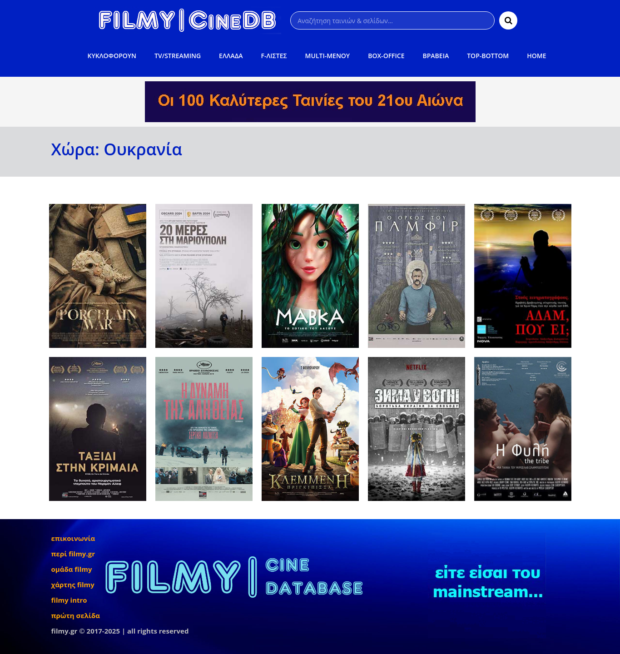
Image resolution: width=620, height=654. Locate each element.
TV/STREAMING (177, 55)
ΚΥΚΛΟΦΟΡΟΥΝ (112, 55)
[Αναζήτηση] (392, 20)
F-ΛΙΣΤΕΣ (274, 55)
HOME (536, 55)
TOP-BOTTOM (488, 55)
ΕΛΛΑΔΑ (231, 55)
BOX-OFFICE (386, 55)
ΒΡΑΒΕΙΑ (436, 55)
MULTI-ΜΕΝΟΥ (327, 55)
